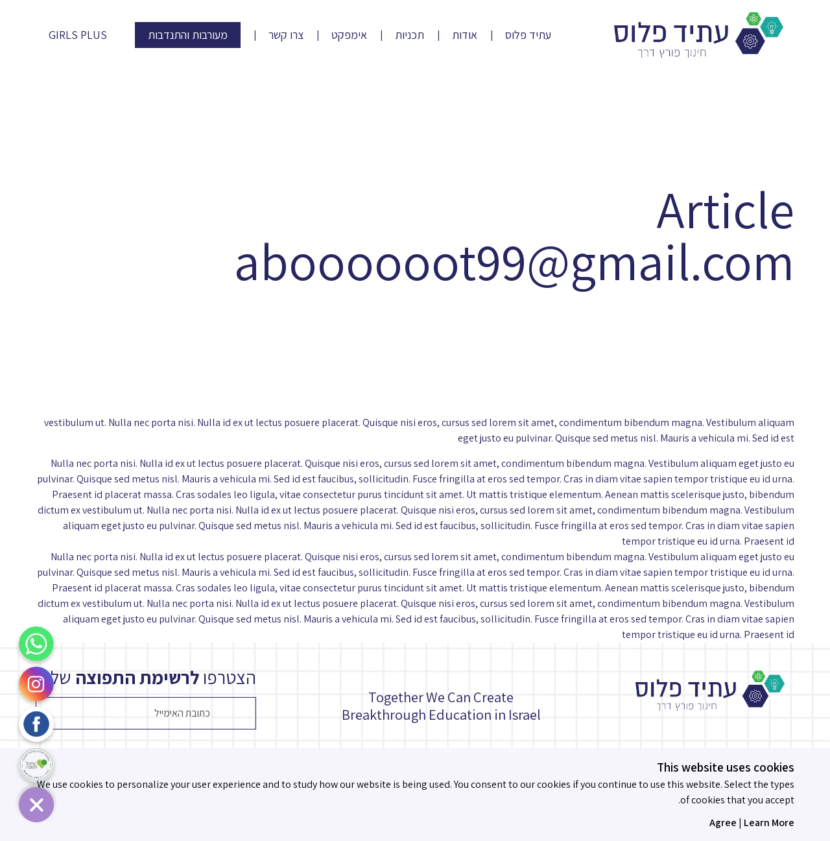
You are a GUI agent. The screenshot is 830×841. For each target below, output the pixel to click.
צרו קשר (285, 35)
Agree (723, 822)
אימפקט (349, 35)
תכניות (409, 35)
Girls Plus (78, 35)
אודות (464, 35)
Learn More (769, 822)
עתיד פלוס (528, 35)
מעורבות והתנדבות (188, 34)
